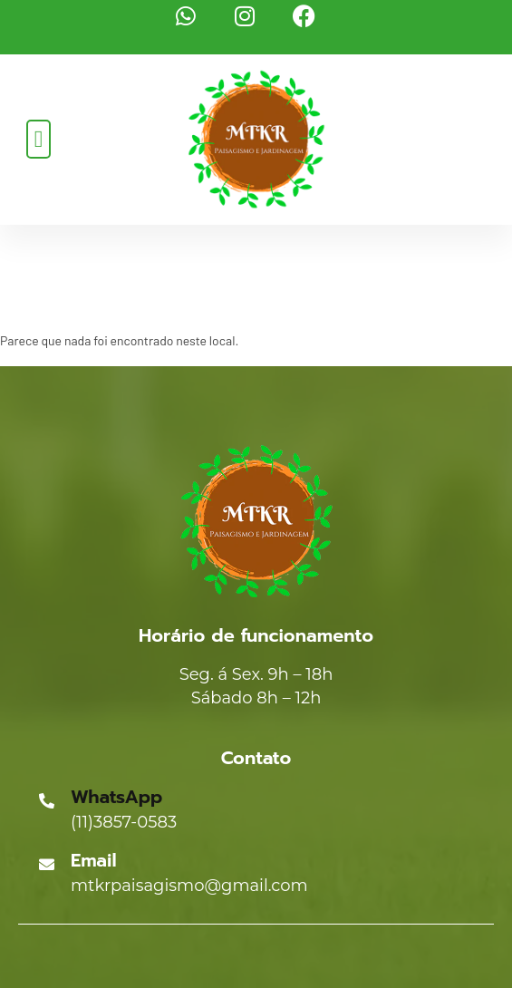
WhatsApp (116, 796)
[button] (38, 139)
